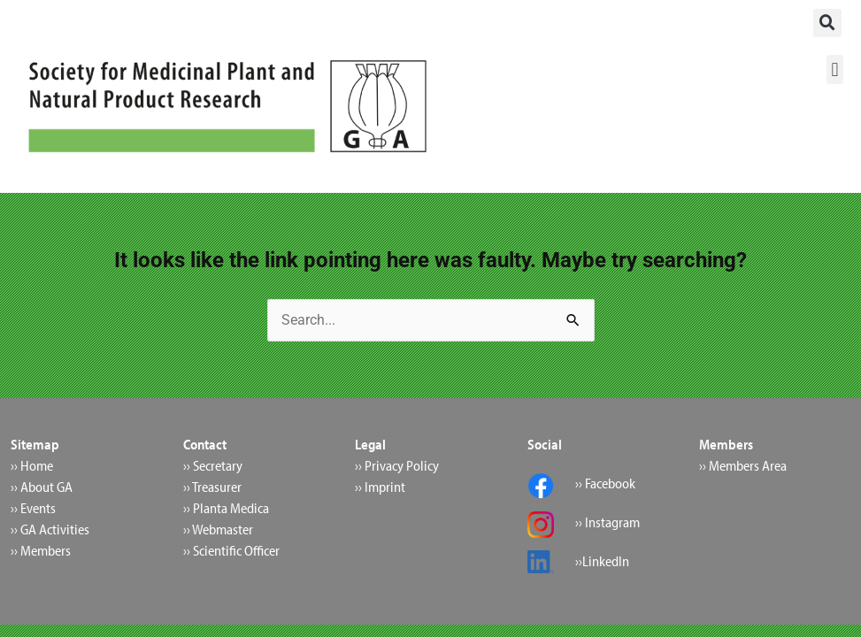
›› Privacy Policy (397, 465)
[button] (827, 23)
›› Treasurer (212, 486)
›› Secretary (212, 465)
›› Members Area (743, 465)
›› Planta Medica (226, 508)
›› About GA (42, 486)
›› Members (41, 550)
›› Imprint (380, 486)
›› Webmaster (218, 529)
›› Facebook (605, 483)
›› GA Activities (50, 529)
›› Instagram (607, 522)
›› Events (33, 508)
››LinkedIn (602, 561)
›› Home (32, 465)
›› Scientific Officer (231, 550)
